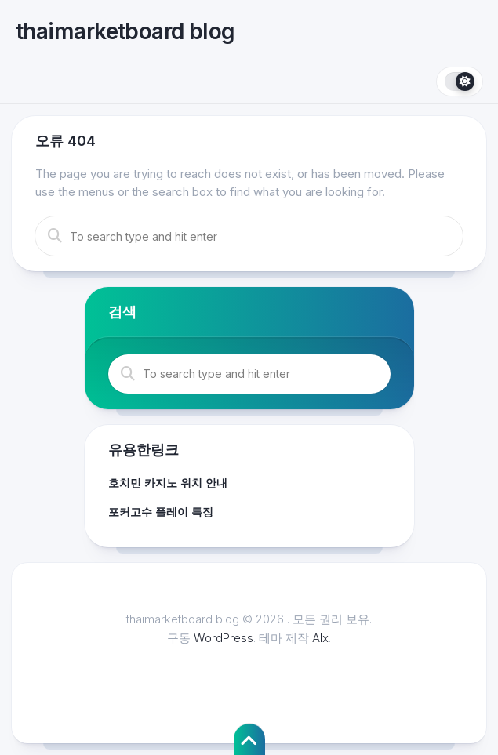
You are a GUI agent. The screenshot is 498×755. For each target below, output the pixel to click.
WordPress (223, 637)
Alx (320, 637)
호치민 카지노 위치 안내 (167, 482)
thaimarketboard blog (125, 31)
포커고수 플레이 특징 (160, 511)
